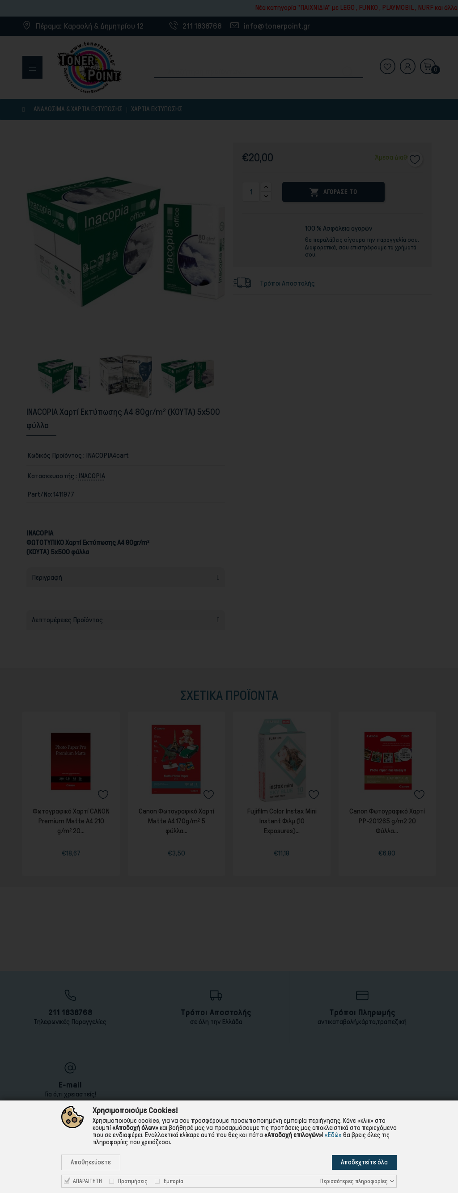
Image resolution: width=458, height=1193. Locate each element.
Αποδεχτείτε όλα (364, 1162)
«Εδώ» (333, 1134)
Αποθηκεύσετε (91, 1162)
